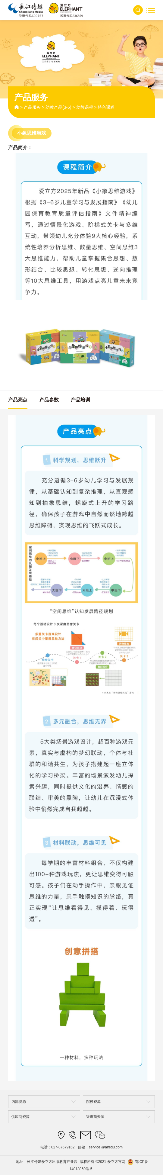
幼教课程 (84, 107)
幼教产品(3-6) (58, 107)
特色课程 (106, 107)
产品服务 (32, 107)
